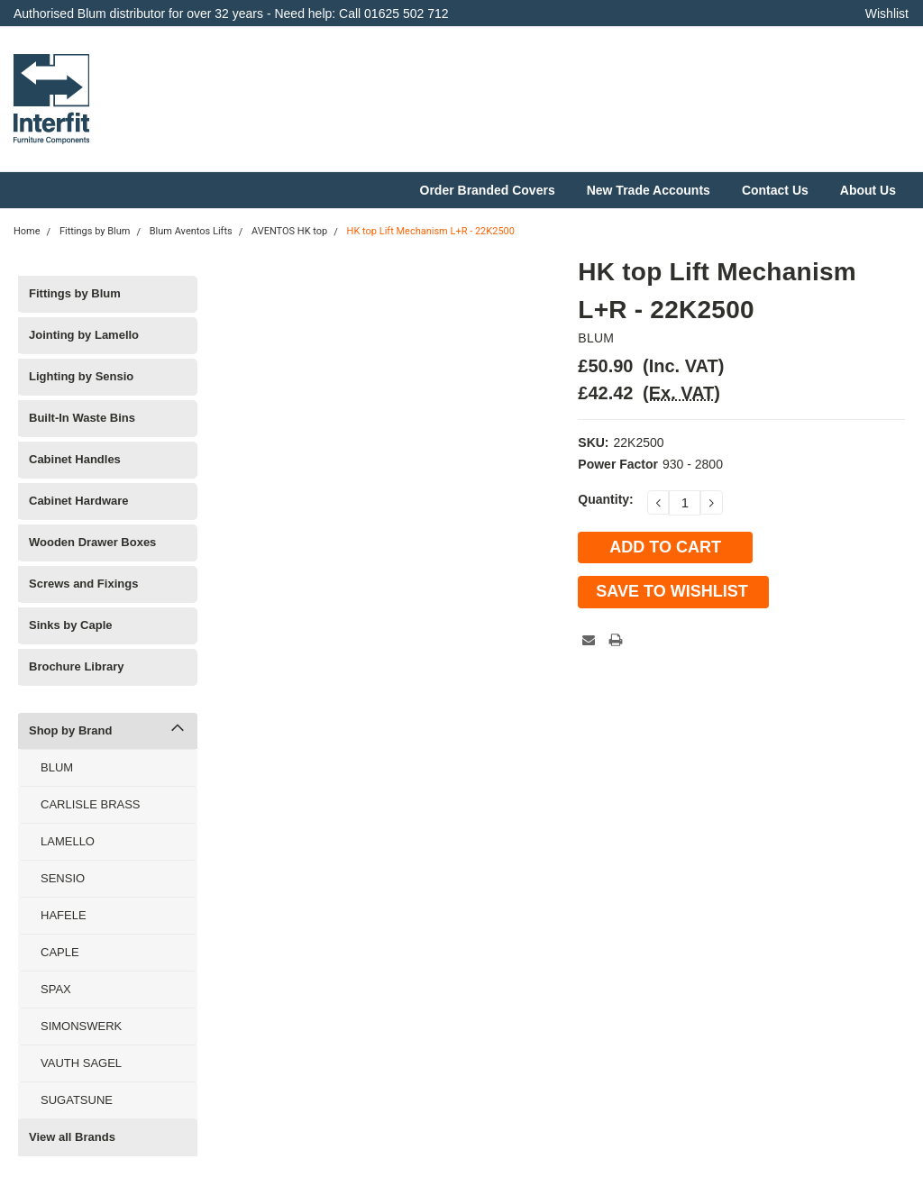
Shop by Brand (70, 730)
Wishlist (887, 13)
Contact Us (775, 190)
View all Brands (72, 1137)
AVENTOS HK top (289, 231)
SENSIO (63, 878)
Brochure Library (76, 666)
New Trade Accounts (648, 190)
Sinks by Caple (70, 625)
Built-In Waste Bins (82, 417)
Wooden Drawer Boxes (92, 542)
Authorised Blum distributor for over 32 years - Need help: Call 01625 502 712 (231, 13)
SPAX (56, 989)
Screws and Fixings (83, 583)
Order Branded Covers (487, 190)
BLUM (57, 767)
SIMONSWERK (81, 1026)
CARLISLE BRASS (91, 804)
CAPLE (60, 952)
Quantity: (605, 499)
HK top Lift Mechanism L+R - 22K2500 (431, 231)
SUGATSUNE (77, 1100)
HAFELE (64, 915)
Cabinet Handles (75, 459)
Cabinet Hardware (79, 500)
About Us (868, 190)
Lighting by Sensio (81, 376)
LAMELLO (68, 841)
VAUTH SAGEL (81, 1063)
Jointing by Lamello (84, 335)
